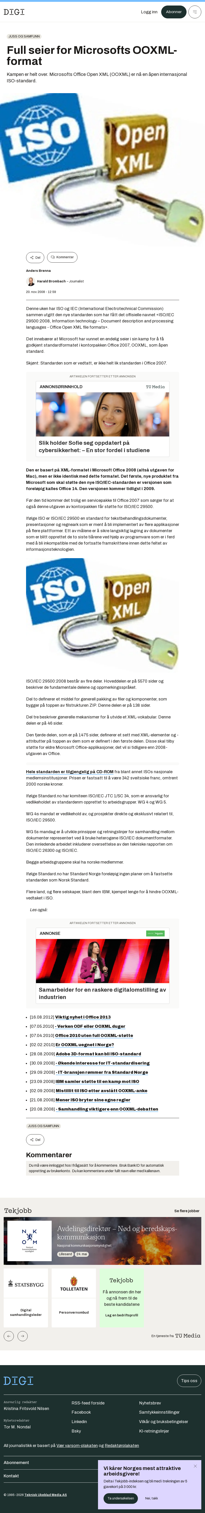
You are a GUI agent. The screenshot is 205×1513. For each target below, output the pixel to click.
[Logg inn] (149, 12)
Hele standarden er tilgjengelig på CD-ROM (69, 771)
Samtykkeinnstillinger (159, 1412)
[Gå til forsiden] (14, 12)
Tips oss (189, 1380)
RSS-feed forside (87, 1403)
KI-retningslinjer (154, 1431)
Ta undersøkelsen (120, 1498)
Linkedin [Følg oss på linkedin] (79, 1421)
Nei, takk (151, 1498)
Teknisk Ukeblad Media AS (45, 1495)
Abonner (174, 12)
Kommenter (62, 257)
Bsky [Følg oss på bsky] (76, 1431)
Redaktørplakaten (122, 1445)
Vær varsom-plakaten (77, 1445)
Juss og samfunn (24, 36)
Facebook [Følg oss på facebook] (81, 1412)
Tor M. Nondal (17, 1427)
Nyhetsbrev (150, 1403)
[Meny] (194, 12)
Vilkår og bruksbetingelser (163, 1421)
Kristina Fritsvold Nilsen (26, 1408)
